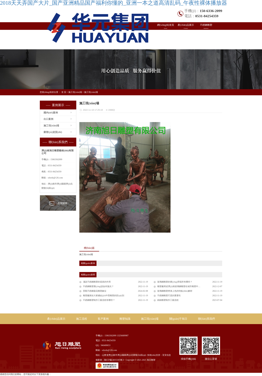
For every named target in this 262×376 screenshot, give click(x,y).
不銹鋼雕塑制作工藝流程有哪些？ (99, 300)
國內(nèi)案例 (165, 34)
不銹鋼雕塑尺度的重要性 (169, 295)
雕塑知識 (206, 34)
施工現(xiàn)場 (165, 42)
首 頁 (63, 92)
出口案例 (186, 34)
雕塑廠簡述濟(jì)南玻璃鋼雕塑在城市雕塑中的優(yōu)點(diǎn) (186, 286)
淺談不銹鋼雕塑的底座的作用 (97, 282)
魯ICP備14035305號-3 (114, 360)
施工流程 (81, 318)
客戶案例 (103, 318)
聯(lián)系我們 (206, 42)
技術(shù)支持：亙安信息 (159, 355)
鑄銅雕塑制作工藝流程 (168, 300)
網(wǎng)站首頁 (165, 26)
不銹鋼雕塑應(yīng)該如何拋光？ (98, 286)
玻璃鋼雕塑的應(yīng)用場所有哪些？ (174, 282)
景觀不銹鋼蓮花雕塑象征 (94, 291)
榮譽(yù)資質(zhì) (53, 132)
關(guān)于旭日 (186, 42)
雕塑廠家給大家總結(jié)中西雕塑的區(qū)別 (103, 295)
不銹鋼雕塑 (206, 26)
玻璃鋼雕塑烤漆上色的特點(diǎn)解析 (174, 291)
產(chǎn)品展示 (186, 26)
